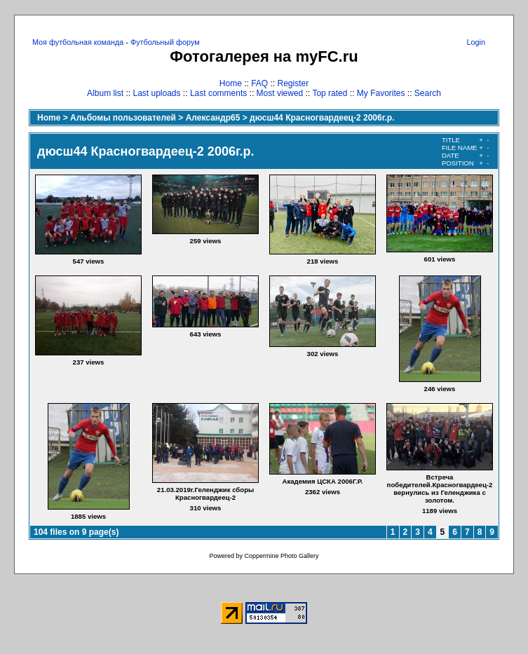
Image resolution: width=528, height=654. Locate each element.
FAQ (259, 83)
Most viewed (280, 93)
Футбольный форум (165, 42)
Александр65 (213, 118)
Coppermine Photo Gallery (281, 555)
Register (293, 83)
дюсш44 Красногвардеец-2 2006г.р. (322, 118)
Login (476, 42)
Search (427, 93)
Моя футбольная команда (77, 42)
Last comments (218, 93)
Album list (105, 93)
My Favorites (381, 93)
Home (230, 83)
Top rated (329, 93)
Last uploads (156, 93)
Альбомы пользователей (123, 118)
